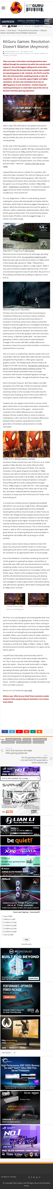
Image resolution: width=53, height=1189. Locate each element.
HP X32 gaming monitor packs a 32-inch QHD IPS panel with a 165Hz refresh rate (33, 759)
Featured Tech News (31, 53)
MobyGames (29, 251)
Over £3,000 (8, 934)
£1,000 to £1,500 (10, 922)
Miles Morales (8, 742)
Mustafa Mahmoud (12, 51)
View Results (26, 944)
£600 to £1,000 (9, 919)
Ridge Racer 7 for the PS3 (19, 187)
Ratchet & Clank (24, 742)
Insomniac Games (13, 739)
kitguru (27, 739)
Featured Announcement (28, 30)
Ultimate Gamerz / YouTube (24, 459)
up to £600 (8, 916)
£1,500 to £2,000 (10, 925)
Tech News (11, 30)
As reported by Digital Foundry (34, 257)
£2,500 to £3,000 (10, 931)
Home (2, 30)
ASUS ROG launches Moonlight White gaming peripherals (19, 750)
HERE (30, 690)
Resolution (38, 742)
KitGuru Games (40, 739)
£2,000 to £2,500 (10, 928)
